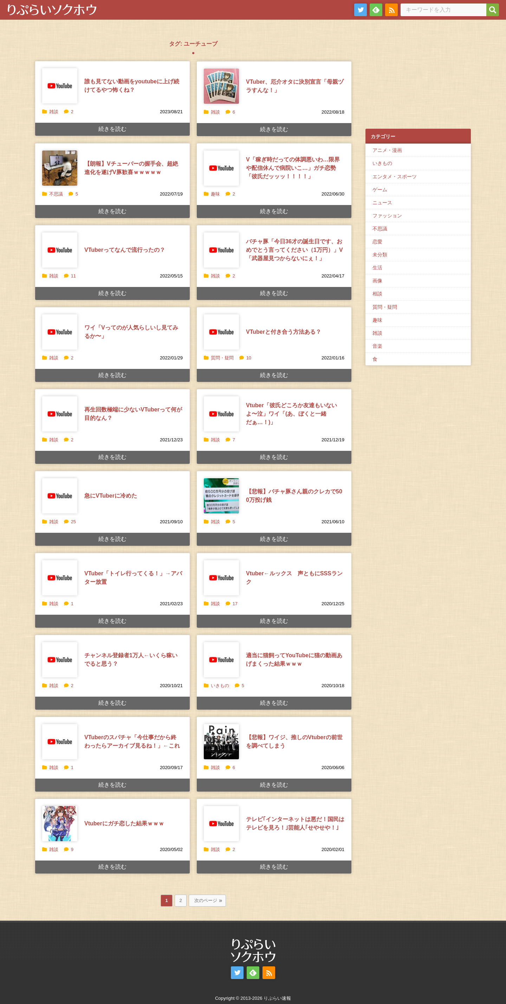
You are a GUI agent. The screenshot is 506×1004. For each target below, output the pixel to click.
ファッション (387, 215)
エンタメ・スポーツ (394, 176)
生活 (377, 267)
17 (232, 603)
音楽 (377, 346)
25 (70, 521)
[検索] (492, 10)
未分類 (379, 254)
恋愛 (377, 241)
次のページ (205, 900)
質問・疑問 (222, 357)
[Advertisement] (418, 78)
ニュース (382, 202)
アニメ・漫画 (387, 150)
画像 (377, 280)
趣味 (215, 194)
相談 (377, 293)
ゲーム (379, 189)
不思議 (56, 194)
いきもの (220, 685)
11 (70, 276)
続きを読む (112, 129)
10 (245, 357)
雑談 (53, 111)
